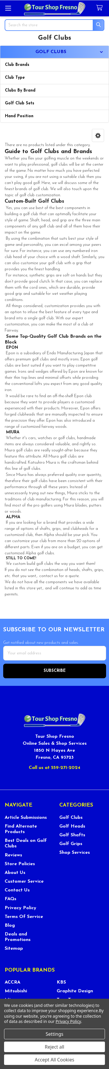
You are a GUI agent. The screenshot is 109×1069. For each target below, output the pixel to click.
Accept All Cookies (54, 1059)
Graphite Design (75, 991)
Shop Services (74, 852)
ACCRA (12, 982)
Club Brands (17, 65)
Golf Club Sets (19, 103)
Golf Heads (72, 826)
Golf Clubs (71, 817)
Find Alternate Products (21, 829)
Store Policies (20, 864)
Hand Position (19, 116)
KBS (61, 982)
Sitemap (14, 948)
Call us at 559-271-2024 (54, 767)
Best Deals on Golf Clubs (26, 843)
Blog (10, 925)
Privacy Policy (20, 908)
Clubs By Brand (20, 90)
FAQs (10, 899)
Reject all (54, 1047)
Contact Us (17, 890)
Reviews (13, 855)
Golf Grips (70, 844)
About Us (15, 872)
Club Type (15, 78)
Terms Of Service (24, 916)
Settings (54, 1034)
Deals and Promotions (18, 937)
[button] (98, 135)
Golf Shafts (72, 835)
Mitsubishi (16, 991)
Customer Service (24, 881)
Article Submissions (26, 817)
